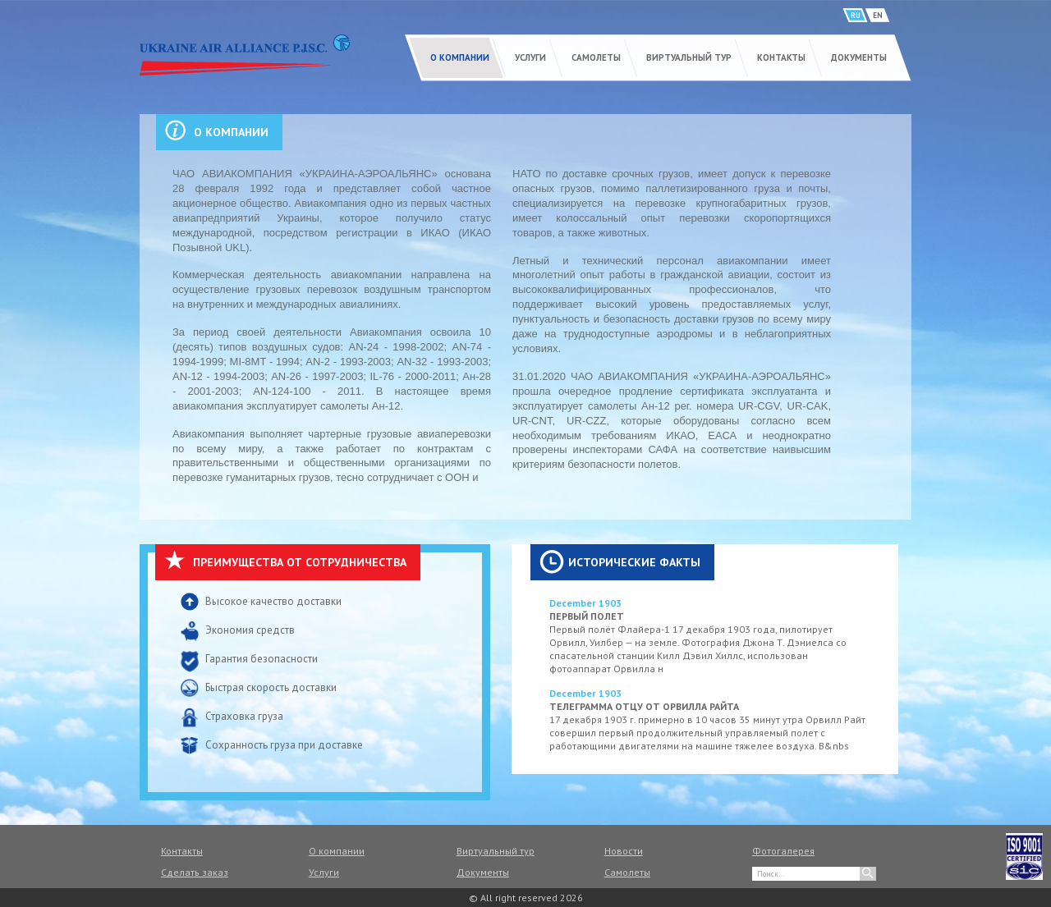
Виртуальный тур (689, 57)
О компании (459, 57)
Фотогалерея (783, 851)
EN (878, 15)
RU (856, 15)
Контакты (781, 57)
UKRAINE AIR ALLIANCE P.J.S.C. (245, 55)
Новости (623, 851)
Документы (859, 57)
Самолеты (596, 57)
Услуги (530, 57)
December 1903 (585, 603)
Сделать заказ (194, 872)
